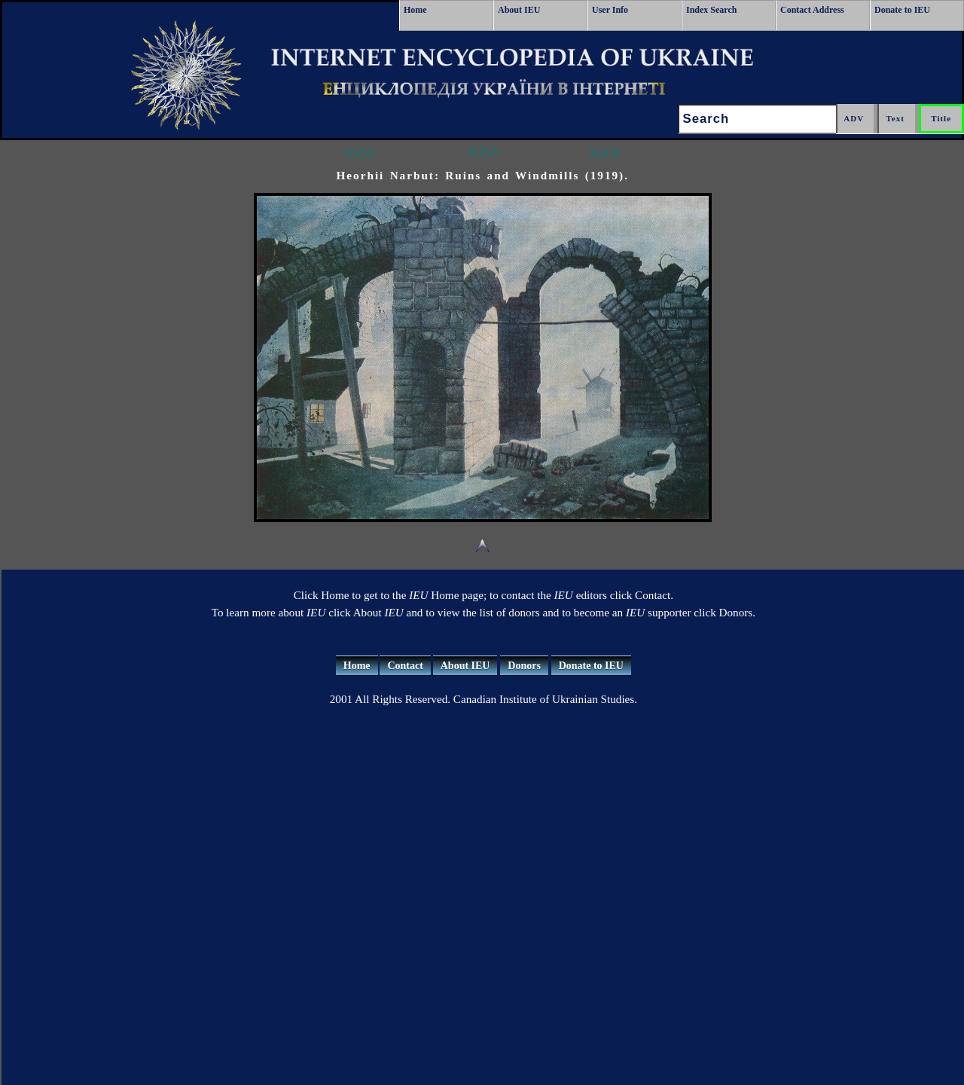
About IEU (519, 10)
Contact (405, 665)
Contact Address (812, 10)
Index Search (711, 10)
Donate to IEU (902, 10)
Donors (524, 665)
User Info (610, 10)
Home (415, 10)
